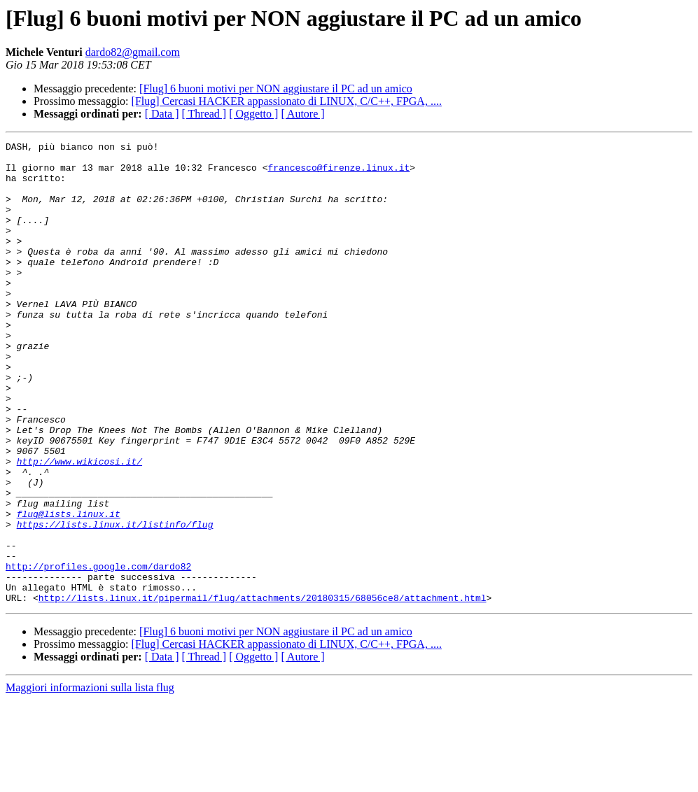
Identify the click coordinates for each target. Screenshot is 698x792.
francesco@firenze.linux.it (338, 173)
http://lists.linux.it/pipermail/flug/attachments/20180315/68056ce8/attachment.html (263, 690)
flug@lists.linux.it (68, 589)
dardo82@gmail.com (132, 52)
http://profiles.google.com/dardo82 (98, 652)
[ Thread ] (204, 114)
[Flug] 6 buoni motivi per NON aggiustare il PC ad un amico (275, 88)
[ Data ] (162, 114)
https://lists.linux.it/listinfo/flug (115, 601)
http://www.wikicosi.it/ (79, 526)
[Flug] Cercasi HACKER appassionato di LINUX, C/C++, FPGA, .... (287, 101)
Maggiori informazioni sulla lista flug (90, 780)
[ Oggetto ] (253, 114)
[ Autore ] (302, 114)
